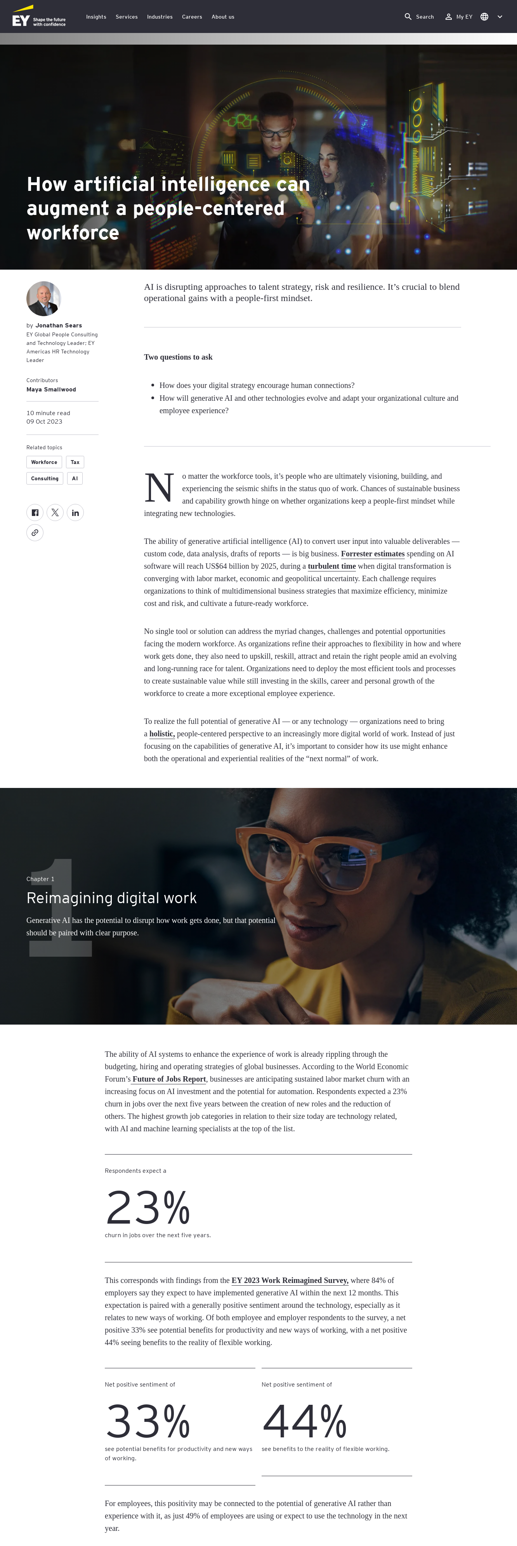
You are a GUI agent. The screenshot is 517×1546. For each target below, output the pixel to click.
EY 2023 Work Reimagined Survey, (290, 1280)
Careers (192, 16)
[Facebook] (34, 512)
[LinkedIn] (75, 512)
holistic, (162, 733)
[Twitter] (55, 512)
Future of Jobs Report (168, 1079)
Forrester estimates (373, 553)
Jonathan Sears (57, 324)
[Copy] (35, 533)
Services (127, 16)
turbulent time (332, 566)
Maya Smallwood (51, 388)
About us (223, 16)
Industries (160, 16)
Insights (96, 16)
